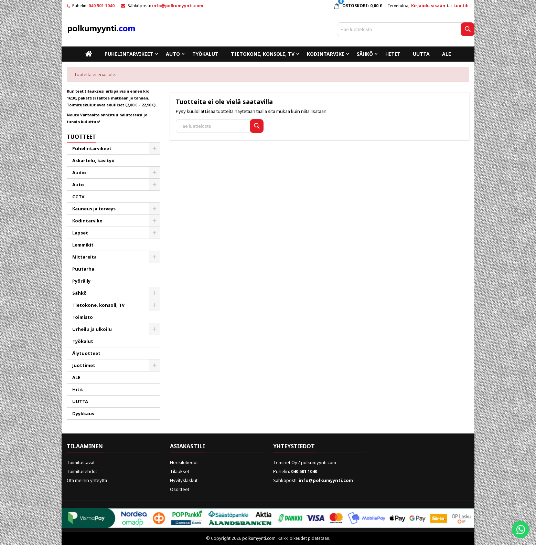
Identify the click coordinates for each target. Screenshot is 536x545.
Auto (173, 54)
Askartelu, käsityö (93, 160)
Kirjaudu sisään (428, 6)
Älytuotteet (86, 353)
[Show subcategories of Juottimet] (154, 365)
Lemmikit (83, 245)
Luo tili (461, 6)
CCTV (78, 196)
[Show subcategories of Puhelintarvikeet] (154, 148)
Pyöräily (81, 281)
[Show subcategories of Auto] (154, 184)
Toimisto (82, 317)
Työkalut (205, 54)
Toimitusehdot (82, 471)
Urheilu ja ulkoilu (92, 329)
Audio (79, 172)
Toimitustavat (81, 462)
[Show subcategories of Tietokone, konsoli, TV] (154, 305)
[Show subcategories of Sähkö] (154, 293)
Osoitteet (179, 489)
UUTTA (421, 54)
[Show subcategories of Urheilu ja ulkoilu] (154, 329)
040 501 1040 (101, 6)
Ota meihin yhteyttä (87, 480)
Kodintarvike (325, 54)
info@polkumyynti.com (177, 6)
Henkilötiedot (184, 462)
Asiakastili (187, 446)
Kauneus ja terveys (94, 209)
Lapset (80, 233)
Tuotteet (81, 136)
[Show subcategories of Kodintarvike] (154, 221)
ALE (446, 54)
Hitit (392, 54)
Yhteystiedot (294, 446)
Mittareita (84, 257)
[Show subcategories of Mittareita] (154, 257)
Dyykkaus (83, 413)
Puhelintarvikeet (129, 54)
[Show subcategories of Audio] (154, 172)
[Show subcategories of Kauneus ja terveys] (154, 208)
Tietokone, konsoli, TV (262, 54)
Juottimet (83, 365)
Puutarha (83, 269)
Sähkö (365, 54)
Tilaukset (179, 471)
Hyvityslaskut (183, 480)
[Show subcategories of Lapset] (154, 233)
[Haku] (405, 29)
